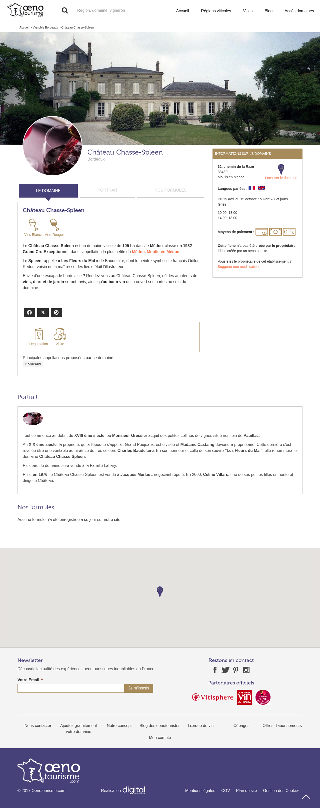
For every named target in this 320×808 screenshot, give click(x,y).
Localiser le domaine (281, 172)
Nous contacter (38, 725)
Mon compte (160, 737)
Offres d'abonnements (282, 725)
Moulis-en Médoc (163, 252)
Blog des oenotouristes (160, 725)
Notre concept (119, 725)
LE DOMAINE (48, 191)
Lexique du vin (201, 725)
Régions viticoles (216, 11)
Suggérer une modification (238, 267)
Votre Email (30, 680)
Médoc (138, 252)
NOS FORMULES (170, 190)
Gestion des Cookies (281, 790)
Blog (268, 11)
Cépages (242, 725)
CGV (225, 790)
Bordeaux (33, 364)
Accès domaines (299, 11)
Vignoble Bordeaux (45, 27)
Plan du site (246, 790)
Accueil (182, 11)
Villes (247, 11)
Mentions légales (200, 790)
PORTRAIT (108, 190)
